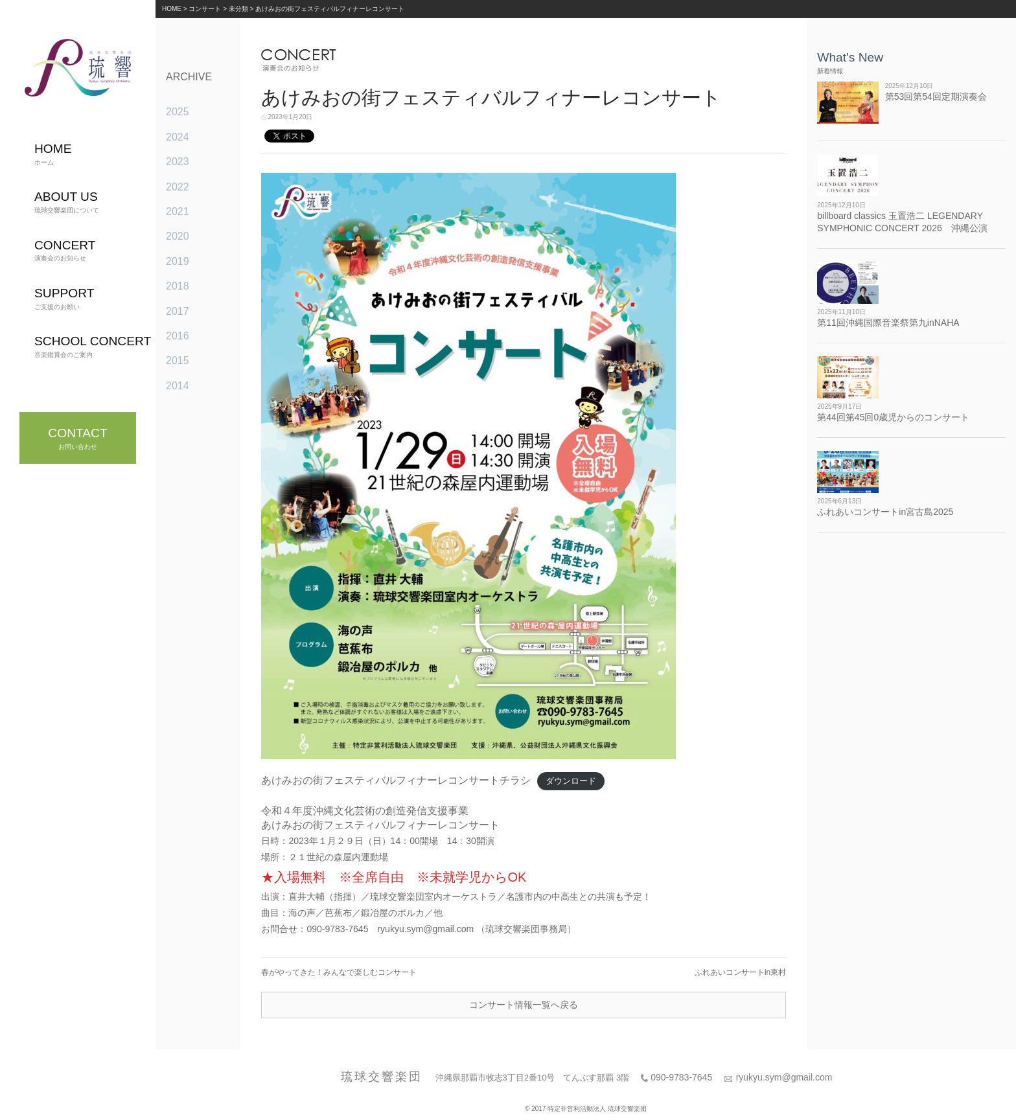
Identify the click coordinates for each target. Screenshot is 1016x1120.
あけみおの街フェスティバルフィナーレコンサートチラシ (396, 780)
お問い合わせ (77, 438)
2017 (177, 311)
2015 (177, 360)
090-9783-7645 (681, 1077)
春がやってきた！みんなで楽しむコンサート (339, 972)
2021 (177, 211)
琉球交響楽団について (66, 202)
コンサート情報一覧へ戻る (523, 1005)
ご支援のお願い (64, 298)
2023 (177, 161)
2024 (177, 137)
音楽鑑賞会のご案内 (92, 346)
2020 (177, 236)
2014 (177, 385)
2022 (177, 186)
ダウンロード (571, 781)
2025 (177, 111)
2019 (177, 261)
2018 (177, 285)
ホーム (53, 154)
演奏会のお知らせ (65, 250)
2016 (177, 335)
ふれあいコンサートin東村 (740, 972)
